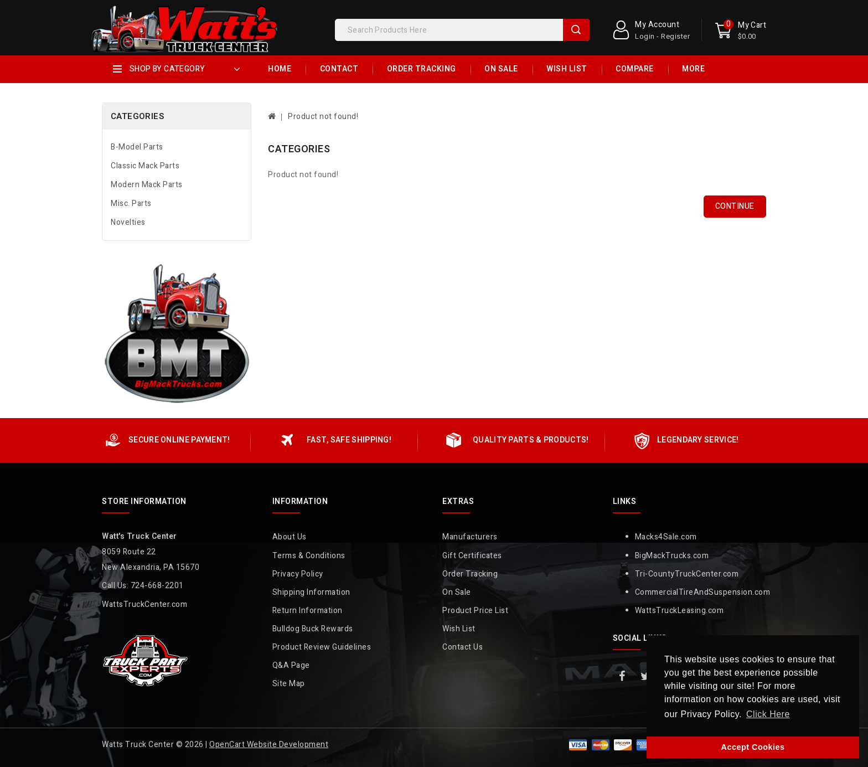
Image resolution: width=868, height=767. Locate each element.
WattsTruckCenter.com (144, 604)
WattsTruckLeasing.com (679, 610)
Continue (735, 206)
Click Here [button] (768, 714)
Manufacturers (470, 537)
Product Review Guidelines (321, 647)
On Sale (501, 69)
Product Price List (475, 610)
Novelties (128, 222)
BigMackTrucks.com (672, 556)
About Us (289, 537)
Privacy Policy (297, 574)
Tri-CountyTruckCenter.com (687, 574)
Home (279, 69)
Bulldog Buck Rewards (312, 629)
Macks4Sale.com (666, 537)
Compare (635, 69)
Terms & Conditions (308, 556)
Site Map (288, 683)
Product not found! (323, 116)
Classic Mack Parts (145, 166)
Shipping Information (311, 592)
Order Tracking (421, 69)
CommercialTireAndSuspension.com (703, 592)
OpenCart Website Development (268, 744)
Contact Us (462, 647)
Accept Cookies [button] (753, 747)
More (693, 69)
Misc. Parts (131, 203)
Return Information (307, 610)
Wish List (566, 69)
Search (576, 30)
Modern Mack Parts (147, 185)
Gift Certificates (472, 556)
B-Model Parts (137, 147)
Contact (339, 69)
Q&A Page (291, 665)
